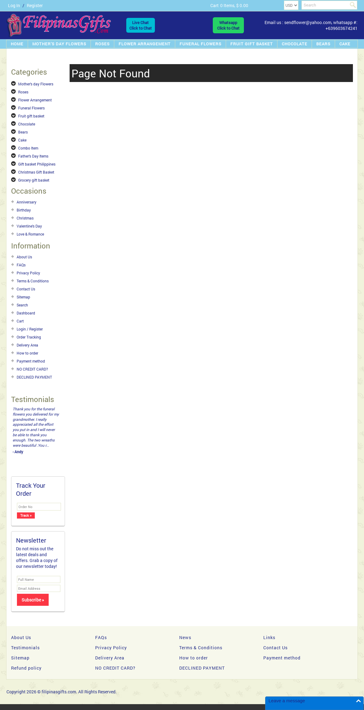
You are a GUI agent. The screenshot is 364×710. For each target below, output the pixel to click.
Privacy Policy (28, 272)
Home (17, 44)
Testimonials (25, 647)
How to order (27, 353)
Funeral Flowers (200, 44)
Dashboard (26, 312)
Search (22, 304)
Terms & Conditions (33, 280)
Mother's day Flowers (59, 44)
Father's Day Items (33, 156)
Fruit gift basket (251, 44)
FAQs (21, 264)
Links (269, 637)
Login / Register (30, 328)
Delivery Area (27, 345)
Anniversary (26, 201)
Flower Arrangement (145, 44)
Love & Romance (30, 234)
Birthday (24, 209)
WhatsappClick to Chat (228, 25)
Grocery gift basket (33, 180)
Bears (323, 44)
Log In (14, 5)
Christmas (25, 217)
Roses (102, 44)
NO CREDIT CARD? (32, 369)
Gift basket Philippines (36, 164)
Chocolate (294, 44)
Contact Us (26, 288)
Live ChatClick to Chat (140, 25)
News (185, 637)
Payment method (31, 361)
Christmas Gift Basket (36, 172)
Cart (20, 320)
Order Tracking (29, 336)
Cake (344, 44)
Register (35, 5)
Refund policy (26, 668)
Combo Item (28, 148)
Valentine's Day (29, 226)
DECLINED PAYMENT (34, 377)
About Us (24, 256)
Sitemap (23, 296)
